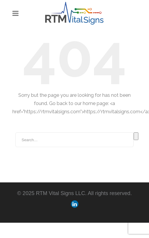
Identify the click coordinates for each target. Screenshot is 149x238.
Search (136, 136)
